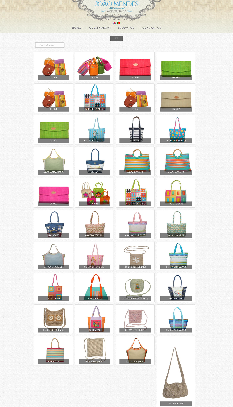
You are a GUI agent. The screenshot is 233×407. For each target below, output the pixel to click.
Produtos (126, 27)
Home (76, 27)
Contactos (151, 27)
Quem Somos (99, 27)
